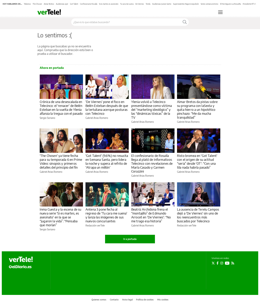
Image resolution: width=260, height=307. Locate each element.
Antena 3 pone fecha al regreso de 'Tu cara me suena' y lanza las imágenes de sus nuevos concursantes (106, 215)
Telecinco (27, 4)
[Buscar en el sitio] (126, 22)
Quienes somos (99, 299)
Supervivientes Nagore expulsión (186, 4)
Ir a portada (130, 238)
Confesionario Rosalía (88, 4)
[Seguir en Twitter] (213, 263)
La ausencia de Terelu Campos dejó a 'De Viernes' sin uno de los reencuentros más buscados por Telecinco (198, 215)
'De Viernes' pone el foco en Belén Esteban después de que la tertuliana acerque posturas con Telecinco (106, 107)
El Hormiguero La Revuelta (230, 4)
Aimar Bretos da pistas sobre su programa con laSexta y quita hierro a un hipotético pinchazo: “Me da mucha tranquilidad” (197, 109)
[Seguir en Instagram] (221, 263)
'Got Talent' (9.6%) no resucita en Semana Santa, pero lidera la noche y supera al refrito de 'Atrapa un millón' (106, 161)
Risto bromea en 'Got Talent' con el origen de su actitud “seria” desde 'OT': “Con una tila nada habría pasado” (197, 161)
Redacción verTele (95, 225)
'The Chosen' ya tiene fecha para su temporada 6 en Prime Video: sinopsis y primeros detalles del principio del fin (61, 161)
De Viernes (139, 4)
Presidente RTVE (249, 4)
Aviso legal (127, 299)
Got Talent (74, 4)
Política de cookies (145, 299)
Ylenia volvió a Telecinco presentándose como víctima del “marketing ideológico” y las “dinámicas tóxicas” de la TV (151, 109)
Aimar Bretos (49, 4)
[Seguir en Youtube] (227, 263)
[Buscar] (185, 22)
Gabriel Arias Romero (96, 117)
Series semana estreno (209, 4)
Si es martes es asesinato (108, 4)
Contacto (114, 299)
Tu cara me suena (127, 4)
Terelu (148, 4)
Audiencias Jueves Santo (161, 4)
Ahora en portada (52, 68)
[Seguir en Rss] (232, 263)
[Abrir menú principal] (220, 12)
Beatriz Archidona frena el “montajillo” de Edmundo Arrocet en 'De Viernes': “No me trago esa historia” (151, 215)
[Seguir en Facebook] (218, 263)
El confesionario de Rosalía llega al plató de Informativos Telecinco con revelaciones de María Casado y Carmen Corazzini (152, 163)
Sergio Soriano (47, 117)
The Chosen (37, 4)
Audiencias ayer (62, 4)
